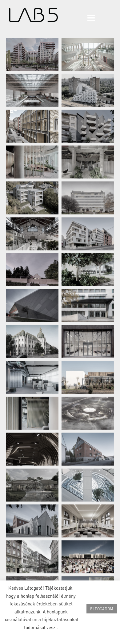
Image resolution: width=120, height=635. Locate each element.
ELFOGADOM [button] (101, 608)
